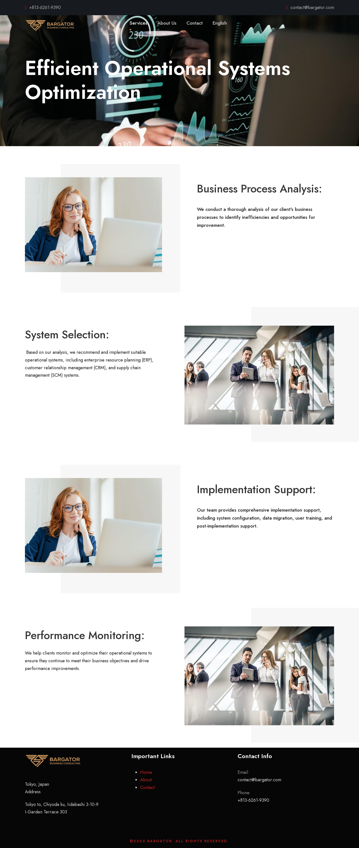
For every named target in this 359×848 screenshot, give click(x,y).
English (220, 23)
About (146, 780)
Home (146, 772)
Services (138, 23)
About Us (167, 23)
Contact (194, 23)
